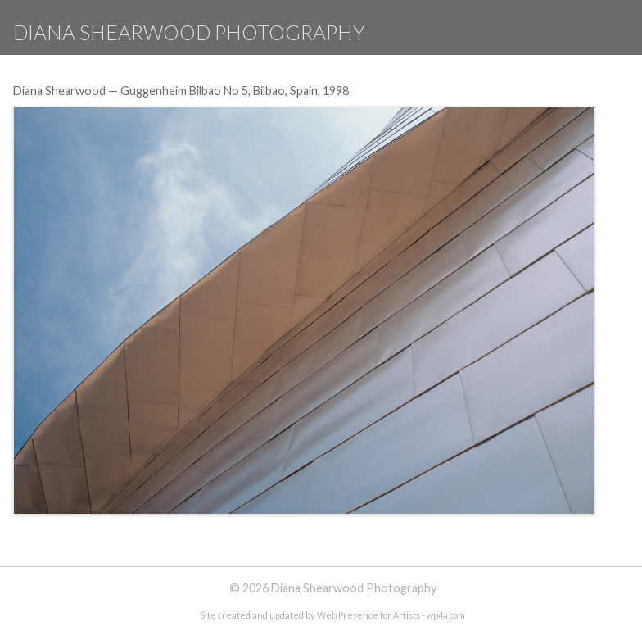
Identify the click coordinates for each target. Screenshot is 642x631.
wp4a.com (446, 615)
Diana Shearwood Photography (189, 32)
